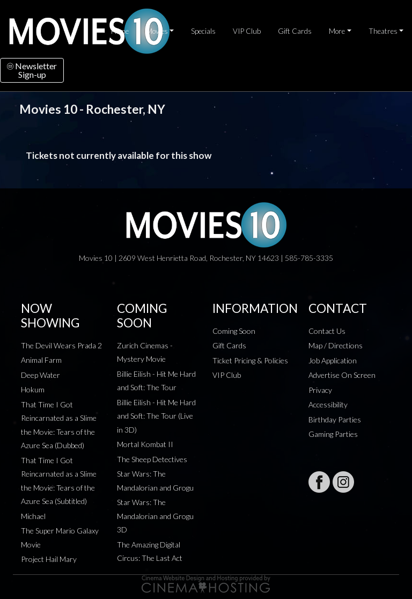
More (337, 31)
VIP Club (247, 31)
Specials (203, 31)
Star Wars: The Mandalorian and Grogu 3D (155, 516)
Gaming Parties (333, 434)
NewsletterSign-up (32, 70)
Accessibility (328, 404)
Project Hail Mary (49, 559)
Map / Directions (335, 345)
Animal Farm (41, 359)
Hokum (33, 389)
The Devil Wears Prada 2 (61, 345)
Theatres (383, 31)
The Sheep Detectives (152, 459)
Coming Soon (233, 330)
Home (120, 31)
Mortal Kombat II (145, 444)
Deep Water (40, 374)
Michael (33, 516)
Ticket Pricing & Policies (250, 360)
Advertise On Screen (342, 374)
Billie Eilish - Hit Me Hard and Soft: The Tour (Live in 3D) (156, 416)
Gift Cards (295, 31)
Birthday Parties (334, 419)
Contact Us (326, 330)
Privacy (320, 390)
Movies (157, 31)
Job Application (332, 360)
